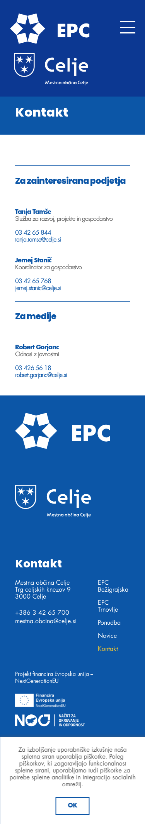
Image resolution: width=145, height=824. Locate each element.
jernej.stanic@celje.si (38, 288)
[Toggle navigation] (127, 27)
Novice (107, 636)
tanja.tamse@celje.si (38, 240)
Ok (72, 806)
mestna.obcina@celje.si (46, 621)
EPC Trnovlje (108, 606)
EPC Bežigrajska (113, 586)
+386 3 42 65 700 (42, 613)
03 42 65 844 (33, 233)
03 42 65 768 (33, 281)
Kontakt (108, 649)
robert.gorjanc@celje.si (41, 375)
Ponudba (109, 623)
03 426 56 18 (33, 368)
